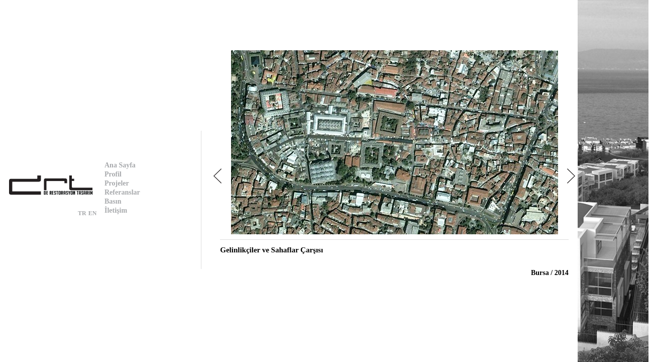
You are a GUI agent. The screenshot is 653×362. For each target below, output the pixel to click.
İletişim (115, 210)
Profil (113, 174)
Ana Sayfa (120, 165)
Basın (112, 201)
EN (92, 213)
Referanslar (122, 192)
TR (82, 213)
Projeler (116, 183)
